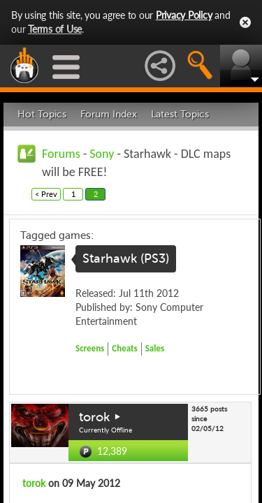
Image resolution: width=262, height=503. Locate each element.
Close (245, 22)
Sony (101, 153)
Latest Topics (180, 114)
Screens (89, 348)
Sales (155, 348)
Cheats (124, 348)
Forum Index (108, 114)
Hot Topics (41, 114)
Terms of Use (55, 29)
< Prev (46, 193)
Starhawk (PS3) (125, 258)
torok (94, 417)
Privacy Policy (184, 15)
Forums (61, 153)
